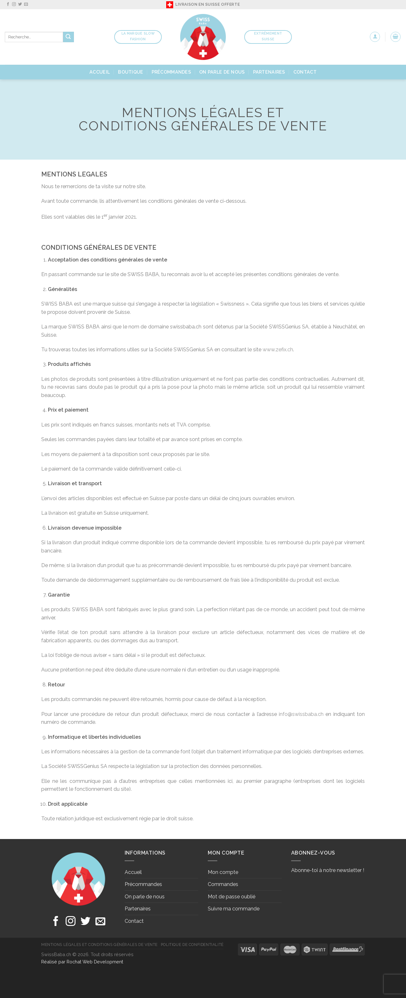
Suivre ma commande (233, 909)
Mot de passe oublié (231, 897)
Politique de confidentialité (192, 944)
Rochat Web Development (95, 961)
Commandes (223, 884)
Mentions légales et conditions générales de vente (99, 944)
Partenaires (269, 72)
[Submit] (68, 37)
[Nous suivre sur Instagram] (14, 4)
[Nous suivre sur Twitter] (20, 4)
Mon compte (223, 872)
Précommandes (171, 72)
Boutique (130, 72)
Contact (305, 72)
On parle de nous (222, 72)
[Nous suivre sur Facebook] (8, 4)
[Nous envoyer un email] (26, 4)
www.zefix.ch (278, 350)
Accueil (99, 72)
